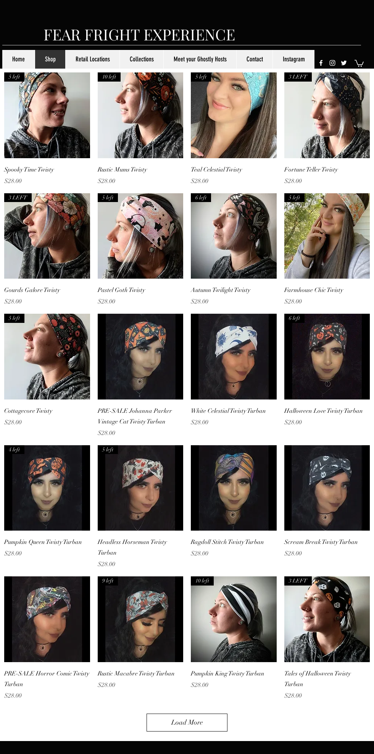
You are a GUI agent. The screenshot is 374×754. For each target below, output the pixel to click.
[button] (359, 63)
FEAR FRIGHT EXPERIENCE (139, 34)
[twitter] (344, 63)
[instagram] (332, 63)
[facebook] (321, 63)
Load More (187, 722)
